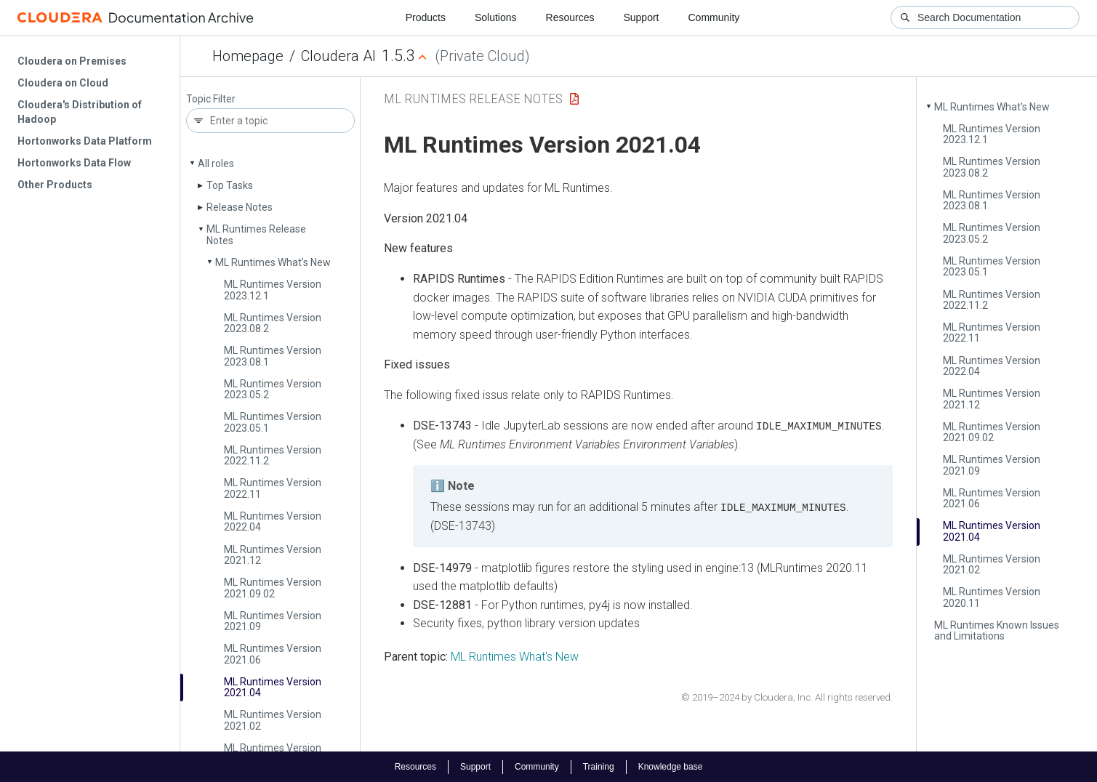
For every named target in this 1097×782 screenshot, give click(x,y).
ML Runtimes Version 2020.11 (991, 597)
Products (426, 17)
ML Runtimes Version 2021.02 (272, 720)
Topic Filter (211, 99)
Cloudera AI (338, 56)
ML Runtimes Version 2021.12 (272, 555)
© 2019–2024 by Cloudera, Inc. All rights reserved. (787, 696)
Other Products (54, 184)
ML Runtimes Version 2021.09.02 (272, 587)
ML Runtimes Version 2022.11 (272, 488)
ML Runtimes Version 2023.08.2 (272, 323)
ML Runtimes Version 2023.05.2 (272, 389)
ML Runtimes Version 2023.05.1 (272, 422)
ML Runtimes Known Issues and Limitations (996, 630)
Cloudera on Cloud (62, 83)
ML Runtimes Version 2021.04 (272, 687)
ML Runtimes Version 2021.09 (272, 621)
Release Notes (239, 207)
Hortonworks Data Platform (84, 141)
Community (714, 17)
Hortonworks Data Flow (74, 163)
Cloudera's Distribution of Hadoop (79, 112)
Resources (570, 17)
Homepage (248, 56)
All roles (216, 163)
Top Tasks (229, 185)
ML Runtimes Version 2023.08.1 (272, 355)
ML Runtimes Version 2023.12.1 (272, 289)
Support (641, 17)
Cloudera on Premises (71, 61)
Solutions (496, 17)
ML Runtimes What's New (273, 262)
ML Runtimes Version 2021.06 (272, 653)
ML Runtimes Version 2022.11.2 (272, 455)
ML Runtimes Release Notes (256, 234)
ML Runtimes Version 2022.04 (272, 521)
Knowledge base (670, 766)
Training (598, 766)
